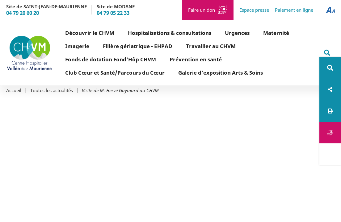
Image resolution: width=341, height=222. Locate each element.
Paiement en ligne (294, 10)
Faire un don (201, 10)
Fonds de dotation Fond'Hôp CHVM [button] (110, 59)
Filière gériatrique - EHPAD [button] (137, 46)
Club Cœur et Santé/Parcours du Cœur (115, 72)
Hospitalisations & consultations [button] (169, 32)
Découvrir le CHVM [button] (89, 32)
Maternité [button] (276, 32)
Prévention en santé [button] (196, 59)
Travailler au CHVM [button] (211, 46)
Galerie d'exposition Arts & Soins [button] (220, 72)
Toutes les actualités (51, 90)
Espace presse (254, 10)
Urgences (237, 32)
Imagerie (77, 46)
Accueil (13, 90)
